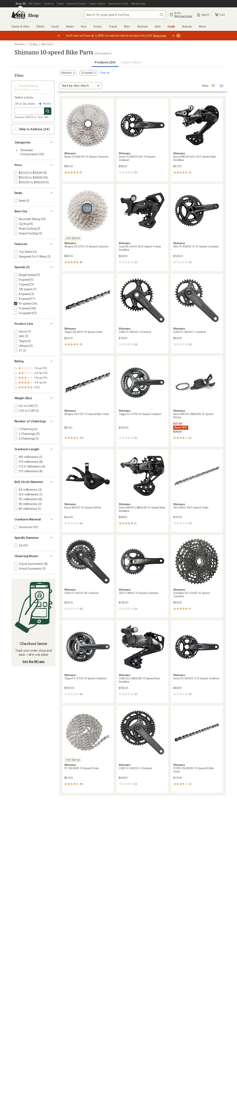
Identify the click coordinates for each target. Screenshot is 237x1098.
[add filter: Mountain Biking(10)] (26, 219)
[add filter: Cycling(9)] (21, 223)
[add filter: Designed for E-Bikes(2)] (29, 256)
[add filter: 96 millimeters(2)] (25, 504)
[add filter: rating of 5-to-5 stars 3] (31, 368)
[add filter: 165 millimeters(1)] (25, 457)
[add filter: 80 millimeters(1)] (25, 508)
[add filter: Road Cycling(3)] (24, 228)
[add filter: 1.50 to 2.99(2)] (24, 410)
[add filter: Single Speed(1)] (24, 274)
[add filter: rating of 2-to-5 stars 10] (31, 382)
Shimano (19, 44)
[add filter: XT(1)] (18, 350)
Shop (33, 15)
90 (221, 85)
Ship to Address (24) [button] (32, 129)
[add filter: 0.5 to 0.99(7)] (23, 405)
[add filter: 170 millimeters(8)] (26, 461)
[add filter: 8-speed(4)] (21, 294)
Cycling (33, 44)
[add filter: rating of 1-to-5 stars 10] (31, 387)
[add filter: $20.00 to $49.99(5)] (28, 172)
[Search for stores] (47, 111)
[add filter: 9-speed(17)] (21, 298)
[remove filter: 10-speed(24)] (22, 303)
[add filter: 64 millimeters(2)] (25, 489)
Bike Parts (47, 44)
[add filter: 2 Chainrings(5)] (24, 433)
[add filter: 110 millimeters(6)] (25, 499)
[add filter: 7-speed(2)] (21, 284)
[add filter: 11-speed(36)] (21, 308)
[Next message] (173, 35)
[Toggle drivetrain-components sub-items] (16, 150)
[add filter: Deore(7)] (20, 331)
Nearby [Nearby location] (44, 104)
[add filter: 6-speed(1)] (21, 279)
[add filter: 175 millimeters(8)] (25, 471)
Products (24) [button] (105, 62)
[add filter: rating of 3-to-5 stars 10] (31, 378)
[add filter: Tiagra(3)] (20, 341)
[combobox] (125, 14)
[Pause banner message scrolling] (178, 35)
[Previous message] (59, 35)
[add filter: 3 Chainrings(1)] (24, 438)
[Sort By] (80, 85)
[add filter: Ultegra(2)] (20, 345)
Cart (219, 14)
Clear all (104, 72)
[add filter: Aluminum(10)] (22, 527)
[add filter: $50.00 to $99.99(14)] (27, 177)
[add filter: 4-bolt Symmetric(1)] (27, 568)
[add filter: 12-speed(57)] (22, 313)
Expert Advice (132, 62)
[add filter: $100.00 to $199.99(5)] (29, 182)
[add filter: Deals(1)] (19, 200)
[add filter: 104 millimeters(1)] (26, 494)
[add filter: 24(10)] (17, 545)
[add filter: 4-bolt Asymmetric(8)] (28, 563)
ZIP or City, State (25, 103)
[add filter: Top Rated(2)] (23, 251)
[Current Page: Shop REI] (20, 3)
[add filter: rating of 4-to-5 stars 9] (31, 373)
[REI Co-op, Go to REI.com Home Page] (18, 14)
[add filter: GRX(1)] (19, 336)
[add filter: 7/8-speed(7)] (22, 289)
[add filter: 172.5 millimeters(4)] (27, 466)
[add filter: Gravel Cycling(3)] (25, 233)
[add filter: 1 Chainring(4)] (23, 429)
